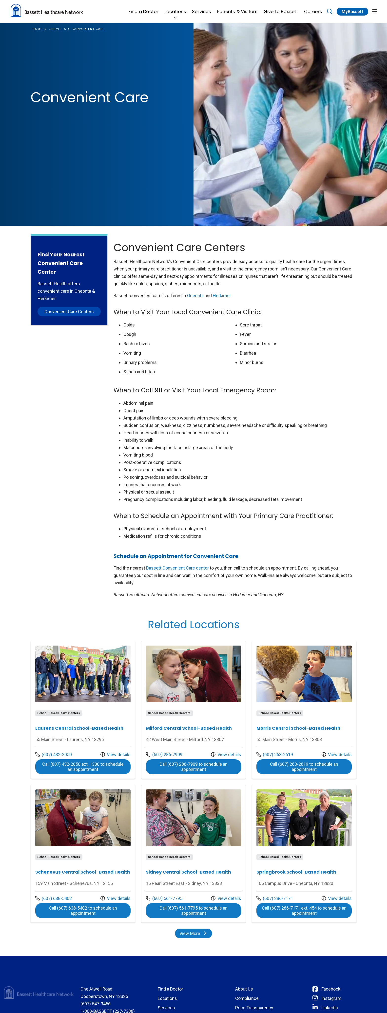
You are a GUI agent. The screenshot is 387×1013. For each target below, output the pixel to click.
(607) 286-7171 (274, 898)
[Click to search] (330, 12)
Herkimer (222, 295)
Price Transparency (254, 1007)
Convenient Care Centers (69, 311)
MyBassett (352, 11)
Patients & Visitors (237, 9)
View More (193, 933)
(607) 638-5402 (53, 898)
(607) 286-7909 (164, 754)
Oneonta (195, 295)
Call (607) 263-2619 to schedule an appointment (304, 767)
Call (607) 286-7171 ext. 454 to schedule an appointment (304, 910)
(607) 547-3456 (95, 1003)
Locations (175, 9)
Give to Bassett (281, 9)
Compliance (247, 998)
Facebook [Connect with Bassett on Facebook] (330, 989)
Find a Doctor (144, 9)
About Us (244, 989)
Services (201, 9)
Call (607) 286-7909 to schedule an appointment (193, 767)
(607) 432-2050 (53, 754)
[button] (374, 12)
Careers (313, 9)
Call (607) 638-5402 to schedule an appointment (83, 910)
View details (115, 754)
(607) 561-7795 (164, 898)
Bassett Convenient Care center (177, 568)
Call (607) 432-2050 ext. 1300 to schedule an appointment (83, 767)
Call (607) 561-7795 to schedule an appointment (193, 910)
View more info (83, 710)
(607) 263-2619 (274, 754)
